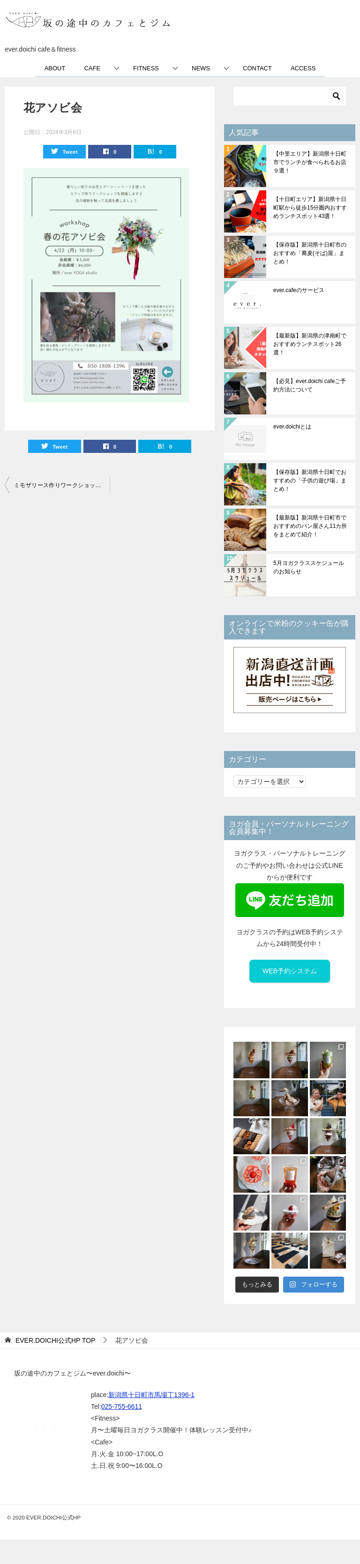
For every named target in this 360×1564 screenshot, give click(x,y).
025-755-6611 (121, 1406)
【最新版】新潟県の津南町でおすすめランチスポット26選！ (309, 344)
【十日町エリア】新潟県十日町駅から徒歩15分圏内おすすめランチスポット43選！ (310, 207)
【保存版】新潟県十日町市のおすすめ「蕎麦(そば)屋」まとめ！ (309, 253)
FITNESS (146, 68)
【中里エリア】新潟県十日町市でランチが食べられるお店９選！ (309, 162)
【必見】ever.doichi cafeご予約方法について (309, 385)
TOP (55, 1340)
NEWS (201, 68)
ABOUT (55, 68)
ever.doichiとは (292, 426)
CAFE (92, 68)
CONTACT (257, 68)
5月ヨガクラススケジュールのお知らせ (308, 567)
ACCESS (303, 68)
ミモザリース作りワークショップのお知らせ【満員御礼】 (62, 485)
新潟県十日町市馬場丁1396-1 (151, 1395)
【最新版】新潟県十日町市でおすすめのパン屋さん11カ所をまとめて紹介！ (310, 526)
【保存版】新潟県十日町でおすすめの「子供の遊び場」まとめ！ (309, 480)
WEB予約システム (289, 971)
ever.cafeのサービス (298, 290)
